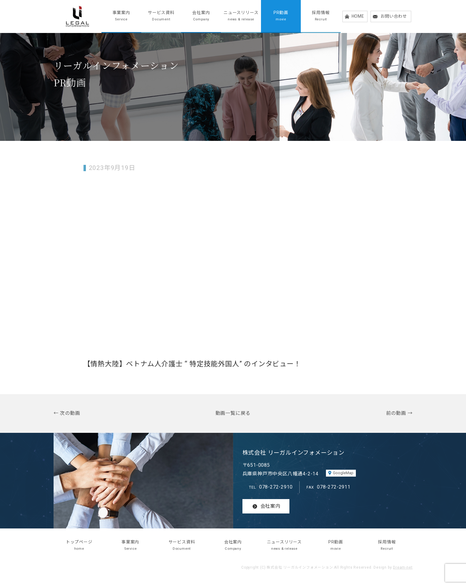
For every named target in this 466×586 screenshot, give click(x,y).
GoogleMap (343, 473)
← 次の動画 (67, 413)
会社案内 (201, 16)
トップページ (79, 546)
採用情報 (321, 16)
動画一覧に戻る (233, 413)
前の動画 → (399, 413)
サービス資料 (161, 16)
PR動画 (281, 16)
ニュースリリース (241, 16)
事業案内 (121, 16)
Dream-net (402, 567)
